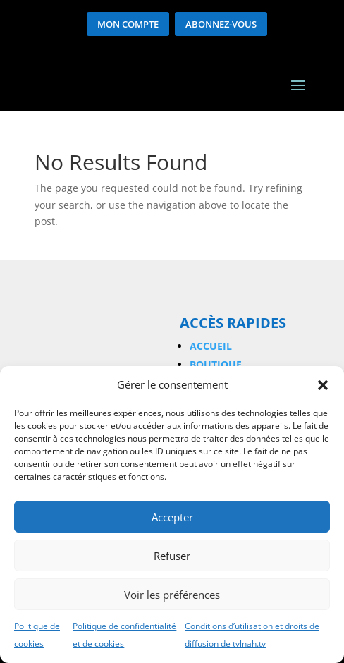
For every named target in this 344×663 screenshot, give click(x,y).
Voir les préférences (172, 595)
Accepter (172, 517)
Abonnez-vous (221, 24)
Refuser (172, 556)
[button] (323, 385)
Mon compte (128, 24)
